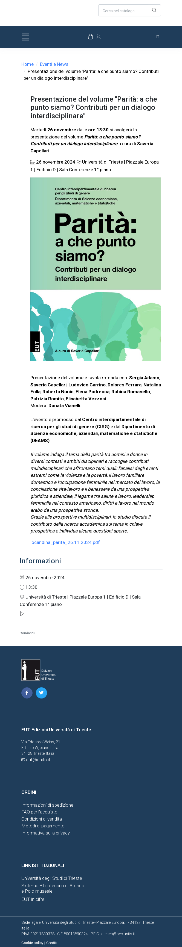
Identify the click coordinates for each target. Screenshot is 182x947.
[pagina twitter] (41, 693)
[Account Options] (98, 36)
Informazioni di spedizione (47, 805)
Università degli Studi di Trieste (51, 878)
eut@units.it (38, 759)
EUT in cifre (32, 899)
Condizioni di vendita (41, 819)
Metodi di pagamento (43, 825)
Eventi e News (54, 64)
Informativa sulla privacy (45, 833)
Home (27, 64)
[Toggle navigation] (25, 37)
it (157, 36)
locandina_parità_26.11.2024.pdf (65, 542)
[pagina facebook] (27, 693)
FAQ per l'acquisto (39, 812)
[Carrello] (90, 36)
